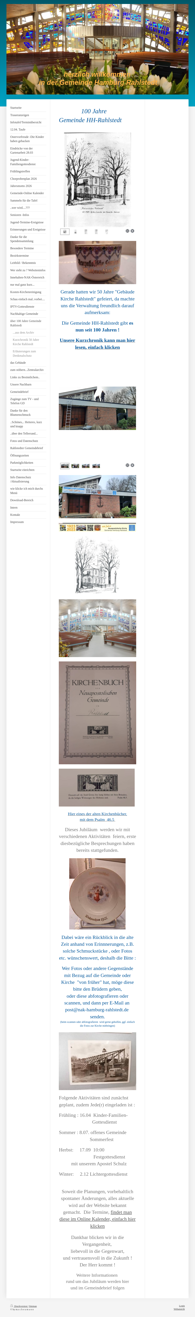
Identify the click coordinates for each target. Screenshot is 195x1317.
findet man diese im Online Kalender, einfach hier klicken (97, 1219)
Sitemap (33, 1306)
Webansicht (179, 1309)
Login (182, 1305)
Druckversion (19, 1306)
